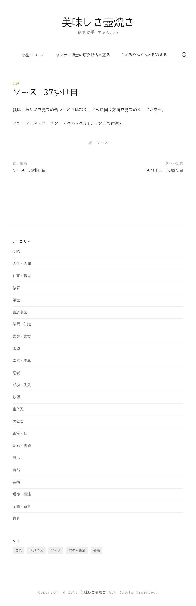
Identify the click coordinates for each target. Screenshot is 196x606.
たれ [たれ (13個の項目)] (18, 550)
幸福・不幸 (22, 361)
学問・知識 (22, 324)
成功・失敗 (22, 385)
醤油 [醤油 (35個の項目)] (96, 550)
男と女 (18, 421)
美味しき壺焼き (98, 22)
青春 (16, 518)
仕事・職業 (22, 276)
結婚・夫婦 (22, 445)
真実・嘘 (20, 434)
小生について (33, 55)
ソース (102, 143)
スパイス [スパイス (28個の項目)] (36, 550)
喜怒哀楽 (20, 312)
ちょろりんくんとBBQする (144, 55)
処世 (16, 300)
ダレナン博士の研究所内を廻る (83, 55)
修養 (16, 288)
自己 (16, 458)
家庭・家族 (22, 336)
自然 (16, 470)
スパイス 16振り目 (164, 170)
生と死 (18, 409)
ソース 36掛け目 (29, 170)
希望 (16, 348)
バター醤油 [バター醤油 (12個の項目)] (77, 550)
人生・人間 (22, 263)
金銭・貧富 (22, 506)
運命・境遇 (22, 494)
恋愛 (16, 83)
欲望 (16, 397)
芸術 (16, 482)
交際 (16, 251)
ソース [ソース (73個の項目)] (56, 550)
